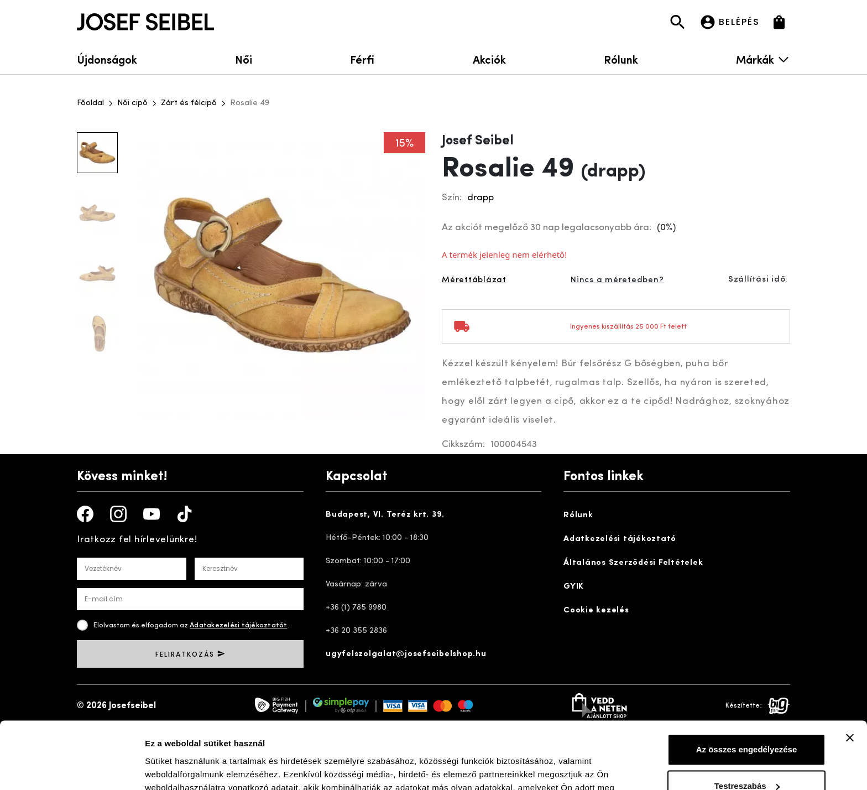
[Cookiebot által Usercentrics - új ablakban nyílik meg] (71, 768)
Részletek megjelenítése (193, 768)
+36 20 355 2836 (356, 631)
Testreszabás (747, 722)
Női (243, 58)
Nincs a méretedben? (617, 280)
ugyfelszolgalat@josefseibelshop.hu (406, 654)
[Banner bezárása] (850, 675)
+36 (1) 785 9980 (356, 608)
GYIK (573, 587)
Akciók (489, 58)
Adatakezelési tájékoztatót (239, 625)
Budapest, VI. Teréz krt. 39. (385, 515)
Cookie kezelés (596, 610)
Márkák (763, 58)
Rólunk (621, 58)
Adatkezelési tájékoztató (619, 539)
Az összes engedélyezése (746, 687)
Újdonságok (107, 58)
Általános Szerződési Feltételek (633, 563)
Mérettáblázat (474, 280)
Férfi (362, 58)
